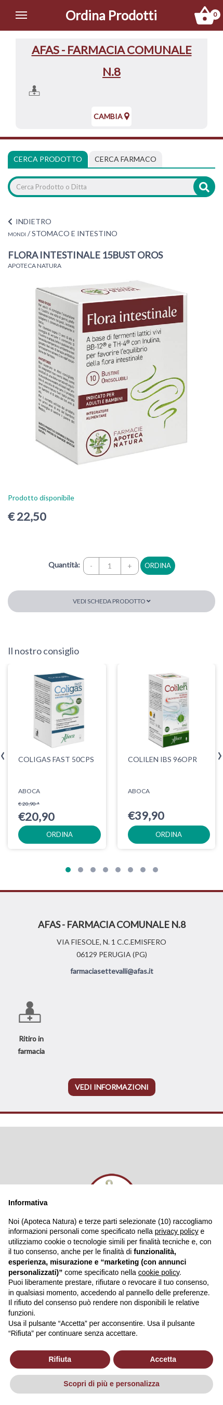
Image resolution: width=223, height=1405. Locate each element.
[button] (68, 870)
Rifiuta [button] (59, 1359)
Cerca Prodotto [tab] (48, 158)
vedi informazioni (112, 1086)
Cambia (111, 116)
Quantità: (64, 564)
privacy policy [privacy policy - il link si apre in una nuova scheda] (177, 1231)
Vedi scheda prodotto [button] (112, 601)
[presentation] (3, 756)
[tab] (125, 159)
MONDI (17, 234)
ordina (158, 565)
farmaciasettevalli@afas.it (111, 970)
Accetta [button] (163, 1359)
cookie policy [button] (158, 1272)
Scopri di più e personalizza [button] (111, 1384)
